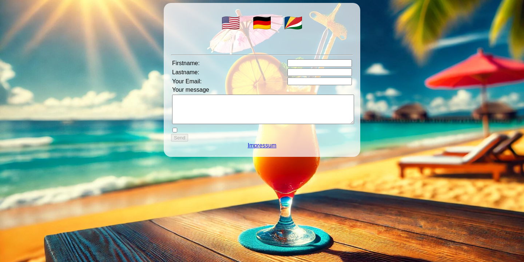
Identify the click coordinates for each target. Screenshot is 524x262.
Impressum (261, 151)
